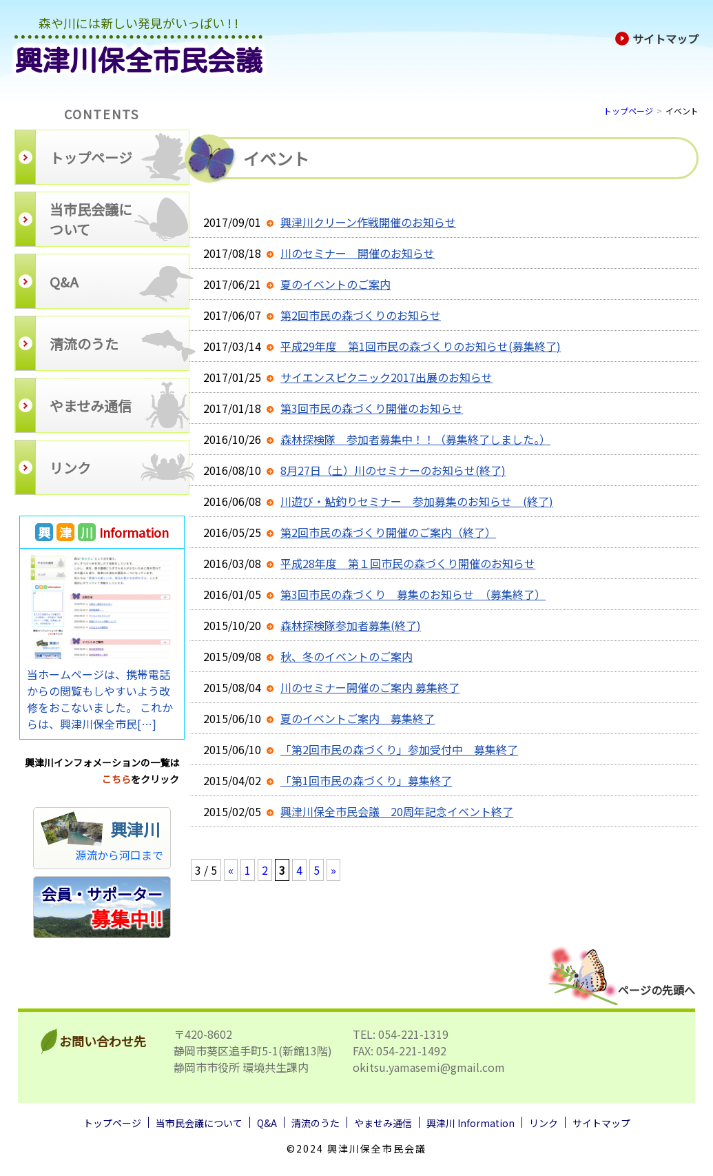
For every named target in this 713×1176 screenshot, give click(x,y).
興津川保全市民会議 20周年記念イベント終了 (396, 811)
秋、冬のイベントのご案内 (346, 656)
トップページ (628, 110)
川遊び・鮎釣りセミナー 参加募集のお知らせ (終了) (416, 501)
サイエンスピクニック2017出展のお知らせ (386, 377)
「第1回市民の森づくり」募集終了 (366, 780)
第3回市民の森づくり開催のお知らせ (371, 408)
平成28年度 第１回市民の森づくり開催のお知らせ (407, 563)
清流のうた (315, 1123)
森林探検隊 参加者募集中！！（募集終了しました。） (415, 439)
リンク (543, 1123)
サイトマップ (657, 38)
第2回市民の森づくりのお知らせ (360, 315)
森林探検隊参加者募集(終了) (350, 625)
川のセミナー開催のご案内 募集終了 (369, 687)
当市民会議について (199, 1123)
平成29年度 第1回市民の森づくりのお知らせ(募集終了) (420, 346)
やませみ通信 (383, 1123)
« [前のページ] (231, 870)
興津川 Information (470, 1123)
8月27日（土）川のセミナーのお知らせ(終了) (393, 470)
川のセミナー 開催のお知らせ (357, 253)
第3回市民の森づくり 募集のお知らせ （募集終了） (413, 594)
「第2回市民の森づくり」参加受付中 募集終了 (399, 749)
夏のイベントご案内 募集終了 (357, 718)
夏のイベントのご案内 (335, 284)
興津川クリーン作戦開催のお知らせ (368, 222)
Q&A (267, 1123)
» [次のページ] (333, 870)
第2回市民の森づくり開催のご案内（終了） (388, 532)
